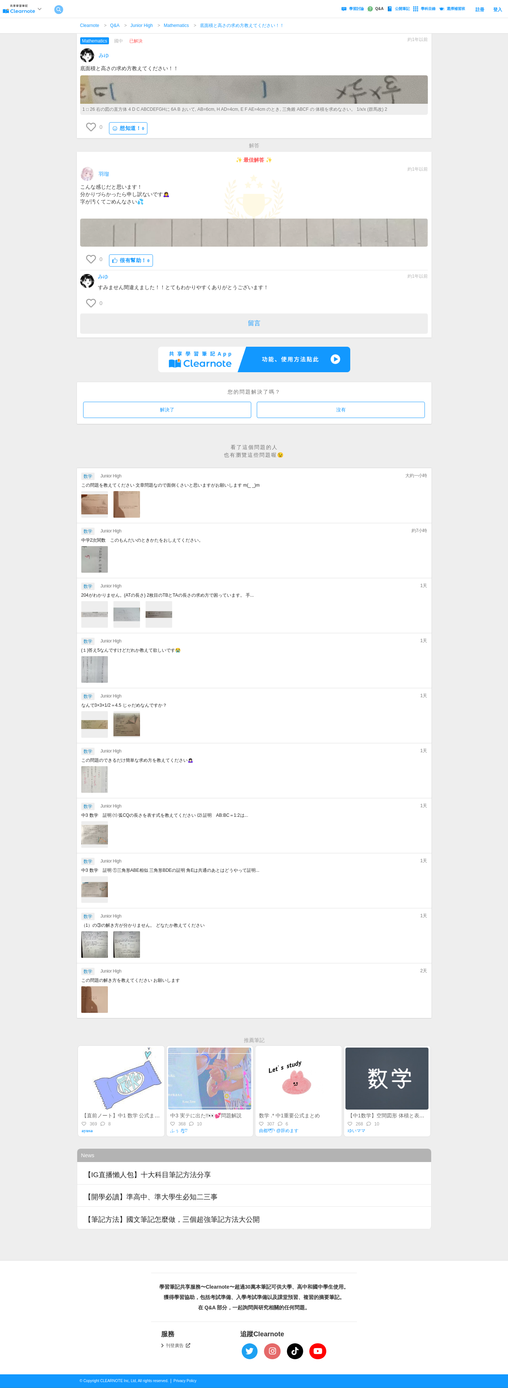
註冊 (479, 9)
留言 (254, 323)
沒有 (341, 409)
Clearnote (89, 25)
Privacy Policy (185, 1381)
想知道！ (128, 128)
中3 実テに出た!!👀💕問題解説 (206, 1115)
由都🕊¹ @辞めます (279, 1130)
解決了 (167, 409)
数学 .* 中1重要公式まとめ (289, 1115)
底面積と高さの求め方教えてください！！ (242, 25)
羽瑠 (104, 174)
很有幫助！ (131, 260)
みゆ (104, 55)
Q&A (114, 25)
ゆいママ (356, 1130)
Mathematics (176, 25)
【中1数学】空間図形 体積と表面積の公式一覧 (402, 1115)
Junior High (141, 25)
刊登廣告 (178, 1345)
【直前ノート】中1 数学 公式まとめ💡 (126, 1115)
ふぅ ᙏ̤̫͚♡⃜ (178, 1130)
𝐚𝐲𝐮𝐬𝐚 (87, 1130)
